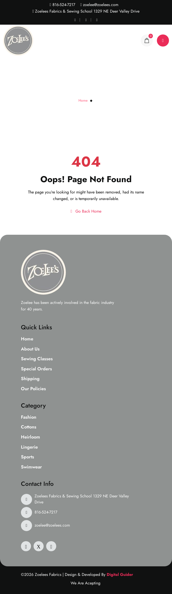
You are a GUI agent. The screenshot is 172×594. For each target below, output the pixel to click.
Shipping (30, 379)
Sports (27, 457)
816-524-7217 (63, 5)
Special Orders (36, 369)
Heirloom (30, 437)
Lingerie (29, 447)
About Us (30, 349)
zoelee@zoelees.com (100, 5)
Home (83, 100)
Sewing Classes (37, 359)
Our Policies (33, 389)
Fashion (28, 417)
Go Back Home (86, 211)
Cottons (28, 427)
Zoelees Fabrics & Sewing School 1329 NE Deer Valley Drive (82, 499)
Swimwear (31, 467)
